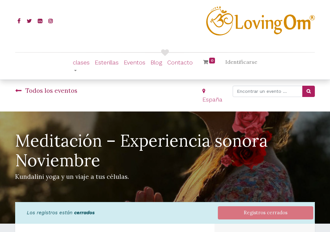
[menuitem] (106, 62)
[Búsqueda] (308, 91)
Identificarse (241, 62)
